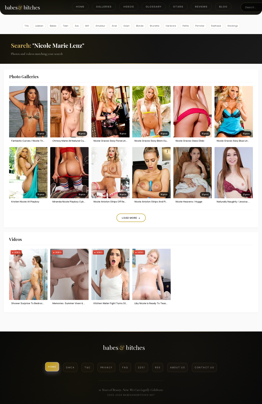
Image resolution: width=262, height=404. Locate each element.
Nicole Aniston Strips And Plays (152, 201)
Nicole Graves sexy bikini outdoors (154, 140)
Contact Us (204, 367)
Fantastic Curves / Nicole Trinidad (30, 140)
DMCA (70, 367)
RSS (157, 367)
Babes (53, 25)
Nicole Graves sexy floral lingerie (113, 140)
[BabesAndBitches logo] (131, 348)
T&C (87, 367)
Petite (185, 25)
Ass (77, 25)
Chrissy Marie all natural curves (70, 140)
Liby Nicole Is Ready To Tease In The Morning (159, 303)
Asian (126, 25)
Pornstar (200, 25)
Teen (65, 25)
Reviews (201, 6)
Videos (128, 6)
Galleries (104, 6)
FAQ (125, 367)
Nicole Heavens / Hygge (189, 201)
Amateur (100, 25)
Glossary (154, 6)
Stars (178, 6)
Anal (114, 25)
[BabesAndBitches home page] (29, 7)
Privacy (106, 367)
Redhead (216, 25)
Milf (87, 25)
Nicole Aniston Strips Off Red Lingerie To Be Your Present (125, 201)
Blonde (139, 25)
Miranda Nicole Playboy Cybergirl (71, 201)
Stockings (232, 25)
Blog (223, 6)
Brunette (154, 25)
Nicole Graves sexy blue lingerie (235, 140)
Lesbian (39, 25)
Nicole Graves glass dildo (190, 140)
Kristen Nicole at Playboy (25, 201)
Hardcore (171, 25)
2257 (141, 367)
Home (80, 6)
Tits (26, 25)
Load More (131, 217)
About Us (177, 367)
